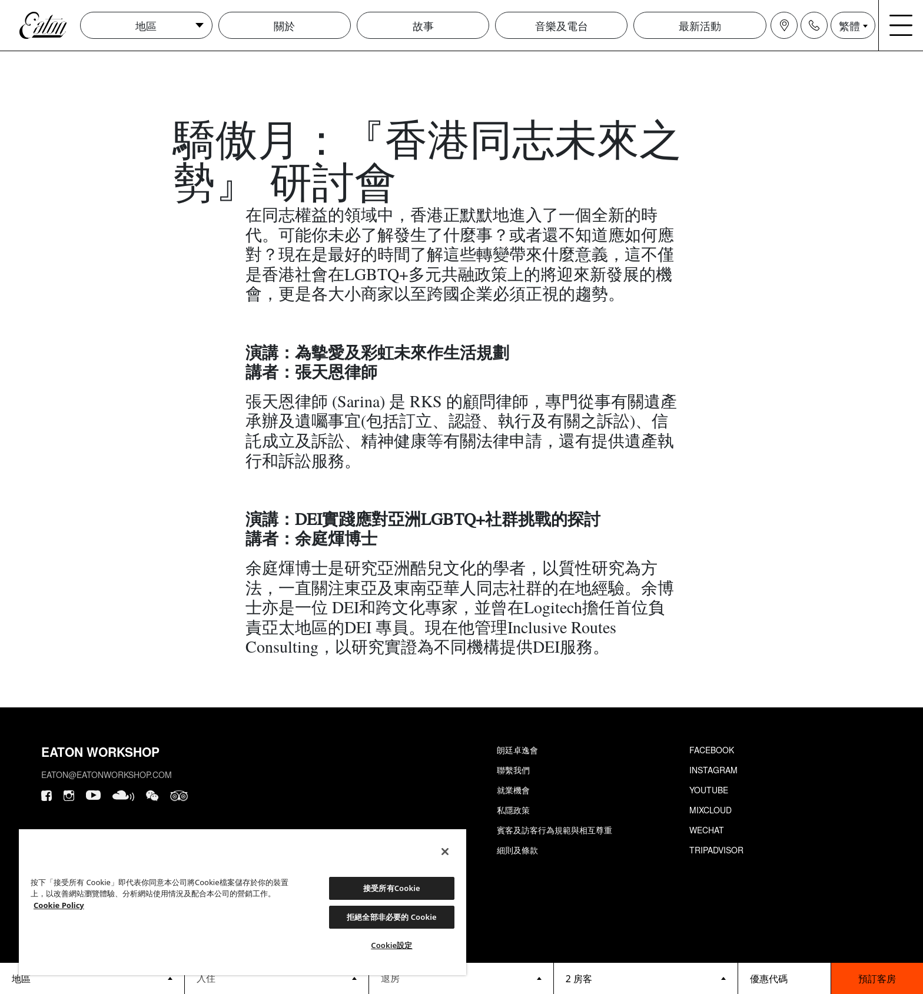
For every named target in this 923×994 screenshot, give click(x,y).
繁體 (849, 25)
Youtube (708, 790)
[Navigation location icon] (784, 25)
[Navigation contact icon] (814, 25)
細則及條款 (517, 850)
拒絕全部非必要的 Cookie (392, 917)
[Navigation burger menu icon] (901, 25)
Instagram (713, 770)
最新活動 (700, 25)
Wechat (706, 830)
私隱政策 (513, 810)
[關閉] (445, 852)
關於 (284, 25)
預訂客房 (877, 978)
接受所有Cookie (391, 888)
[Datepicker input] (277, 978)
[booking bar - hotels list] (92, 978)
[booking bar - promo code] (784, 978)
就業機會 (513, 790)
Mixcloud (710, 810)
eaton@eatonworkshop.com (106, 774)
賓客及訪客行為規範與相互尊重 (554, 830)
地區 (146, 25)
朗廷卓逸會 (517, 750)
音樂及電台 (561, 25)
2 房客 (579, 978)
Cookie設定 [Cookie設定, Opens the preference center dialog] (391, 945)
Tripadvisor (716, 850)
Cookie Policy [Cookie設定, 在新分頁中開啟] (59, 905)
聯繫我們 (513, 770)
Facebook (711, 750)
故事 (423, 25)
